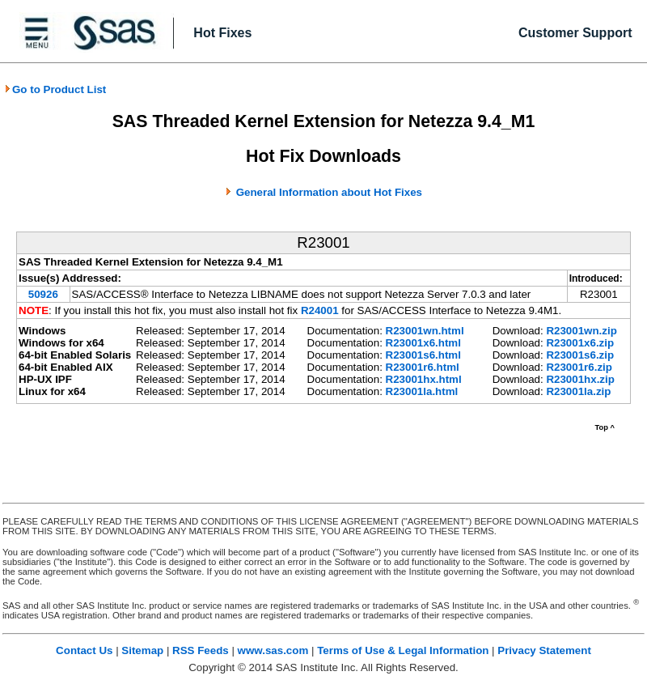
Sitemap (142, 650)
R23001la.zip (578, 391)
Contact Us (84, 650)
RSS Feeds (200, 650)
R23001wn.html (425, 331)
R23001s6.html (423, 355)
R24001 (320, 310)
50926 (43, 294)
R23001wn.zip (581, 331)
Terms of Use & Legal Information (402, 650)
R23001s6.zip (580, 355)
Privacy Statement (544, 650)
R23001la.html (422, 391)
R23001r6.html (422, 367)
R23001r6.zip (579, 367)
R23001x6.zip (580, 343)
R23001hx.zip (580, 379)
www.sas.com (273, 650)
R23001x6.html (423, 343)
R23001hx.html (424, 379)
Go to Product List (55, 89)
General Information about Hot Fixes (329, 192)
